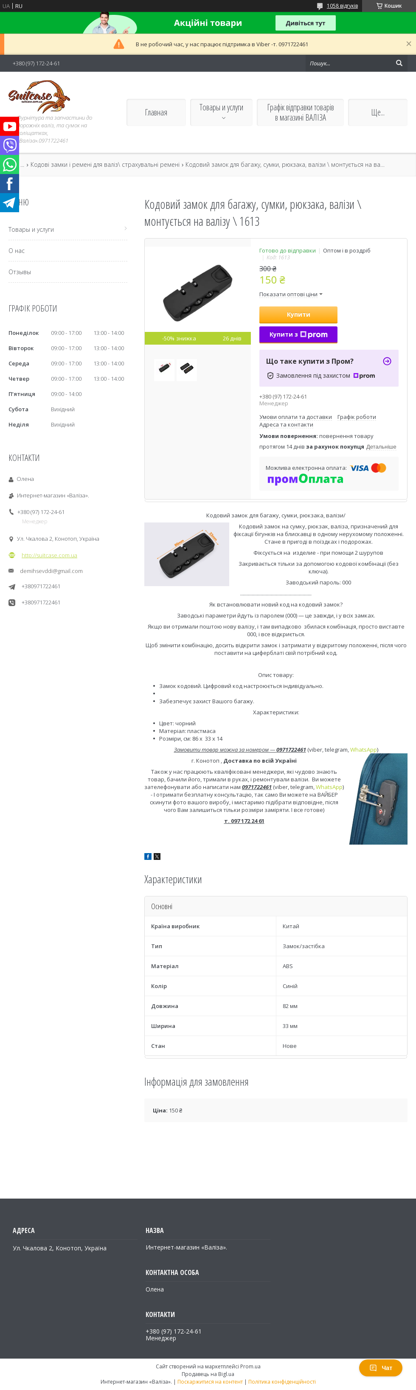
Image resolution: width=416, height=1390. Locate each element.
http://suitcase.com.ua (49, 555)
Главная (156, 112)
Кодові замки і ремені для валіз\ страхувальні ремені (105, 164)
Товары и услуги (221, 107)
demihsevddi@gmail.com (51, 570)
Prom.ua (250, 1366)
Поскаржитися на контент (210, 1381)
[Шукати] (399, 63)
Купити (298, 314)
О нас (16, 251)
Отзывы (19, 272)
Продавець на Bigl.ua (208, 1374)
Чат (380, 1368)
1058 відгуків (342, 5)
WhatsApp (363, 749)
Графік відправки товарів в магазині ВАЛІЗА (300, 112)
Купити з (299, 334)
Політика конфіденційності (282, 1381)
